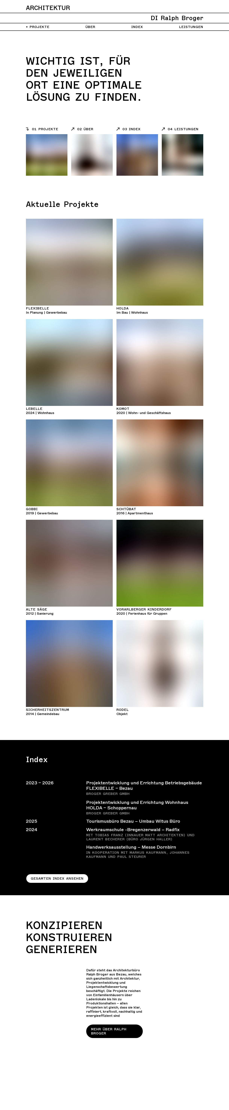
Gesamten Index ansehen (57, 878)
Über (90, 27)
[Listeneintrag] (46, 129)
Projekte (37, 27)
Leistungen (191, 27)
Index (137, 27)
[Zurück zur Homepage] (114, 14)
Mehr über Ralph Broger (108, 1031)
